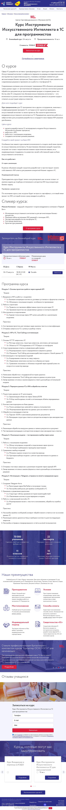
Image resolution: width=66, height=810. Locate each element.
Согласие (19, 735)
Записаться (57, 273)
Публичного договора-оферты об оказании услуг (33, 736)
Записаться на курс (33, 50)
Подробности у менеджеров (33, 59)
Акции (45, 9)
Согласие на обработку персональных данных (15, 799)
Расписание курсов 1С (9, 9)
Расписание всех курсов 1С (33, 792)
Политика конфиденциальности (11, 801)
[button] (56, 667)
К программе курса (33, 228)
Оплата (52, 9)
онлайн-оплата (47, 617)
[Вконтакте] (45, 804)
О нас (39, 9)
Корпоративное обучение (27, 9)
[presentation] (53, 667)
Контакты (60, 9)
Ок (50, 808)
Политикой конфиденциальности (34, 809)
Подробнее (9, 667)
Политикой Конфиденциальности (22, 736)
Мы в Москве (26, 1)
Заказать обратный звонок (57, 5)
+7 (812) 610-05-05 (58, 3)
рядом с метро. (16, 614)
